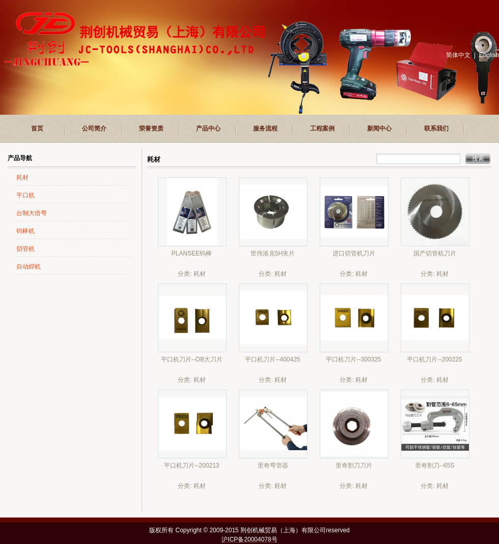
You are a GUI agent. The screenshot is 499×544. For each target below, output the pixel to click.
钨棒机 (25, 231)
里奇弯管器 (273, 465)
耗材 (22, 177)
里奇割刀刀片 (354, 465)
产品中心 (208, 128)
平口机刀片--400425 (272, 359)
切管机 (25, 248)
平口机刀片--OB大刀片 (192, 359)
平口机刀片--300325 (353, 359)
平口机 (25, 195)
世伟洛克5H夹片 (273, 253)
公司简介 (94, 128)
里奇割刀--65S (434, 465)
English (489, 55)
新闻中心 (379, 128)
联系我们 (436, 128)
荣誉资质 (151, 128)
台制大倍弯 (31, 213)
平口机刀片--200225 (434, 359)
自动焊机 (28, 266)
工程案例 (322, 128)
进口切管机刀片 (353, 253)
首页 (37, 128)
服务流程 (265, 128)
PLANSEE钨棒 (192, 253)
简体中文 (458, 55)
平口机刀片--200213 (191, 465)
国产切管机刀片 (434, 253)
